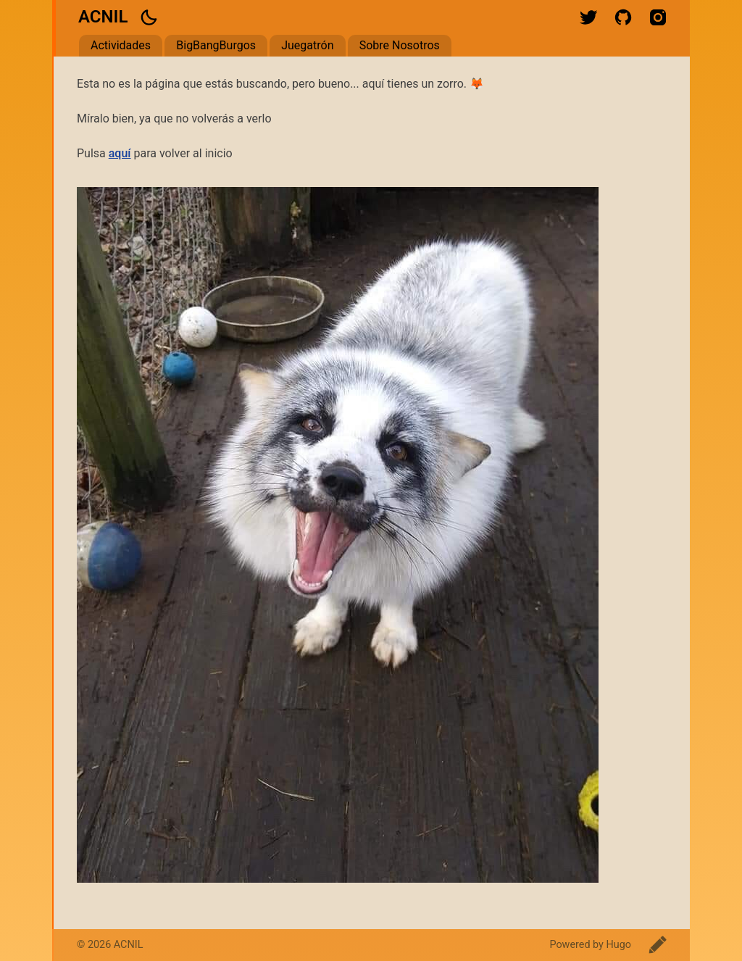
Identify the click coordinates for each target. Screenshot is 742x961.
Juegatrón (307, 45)
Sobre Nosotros (399, 45)
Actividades (121, 45)
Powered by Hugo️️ (590, 945)
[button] (148, 17)
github (623, 17)
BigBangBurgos (216, 45)
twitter (588, 17)
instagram (658, 17)
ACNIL (103, 17)
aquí (120, 153)
